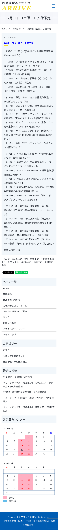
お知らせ (17, 28)
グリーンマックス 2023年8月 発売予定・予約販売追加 (27, 263)
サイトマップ (9, 334)
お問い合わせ (9, 322)
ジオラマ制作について (14, 355)
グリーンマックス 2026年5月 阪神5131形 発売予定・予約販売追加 (28, 384)
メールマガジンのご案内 (15, 311)
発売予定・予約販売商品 (15, 361)
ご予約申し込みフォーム (15, 305)
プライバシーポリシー (14, 328)
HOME (4, 28)
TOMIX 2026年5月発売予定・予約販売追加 (24, 392)
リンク (6, 317)
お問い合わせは (12, 250)
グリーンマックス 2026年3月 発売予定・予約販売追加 (29, 408)
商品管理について (11, 299)
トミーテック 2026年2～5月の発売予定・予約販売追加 (28, 399)
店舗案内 (7, 294)
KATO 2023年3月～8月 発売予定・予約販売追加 (29, 258)
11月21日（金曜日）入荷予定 (17, 377)
